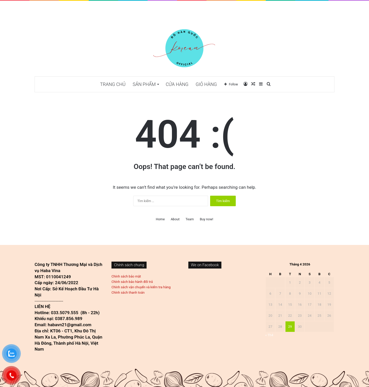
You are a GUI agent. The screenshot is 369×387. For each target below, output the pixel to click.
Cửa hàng (177, 84)
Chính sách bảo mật (126, 276)
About (175, 219)
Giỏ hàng (206, 84)
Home (160, 219)
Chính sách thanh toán (128, 292)
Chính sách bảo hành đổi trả (132, 282)
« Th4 (269, 335)
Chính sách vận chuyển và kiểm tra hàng (141, 287)
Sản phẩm (144, 84)
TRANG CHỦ (113, 84)
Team (190, 219)
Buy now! (206, 219)
